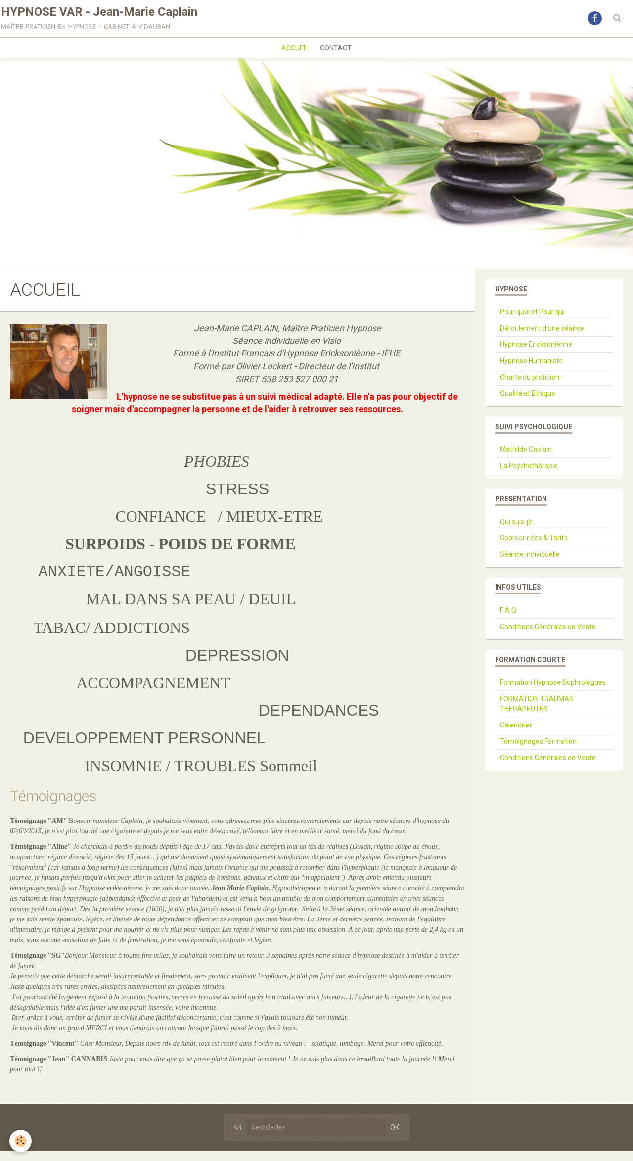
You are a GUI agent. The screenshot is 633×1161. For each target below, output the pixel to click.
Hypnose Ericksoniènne (536, 355)
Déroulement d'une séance (542, 338)
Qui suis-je (516, 532)
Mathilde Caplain (526, 460)
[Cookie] (21, 1140)
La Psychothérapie (529, 476)
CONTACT (338, 56)
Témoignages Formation (538, 752)
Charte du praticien (529, 387)
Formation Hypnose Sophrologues (553, 693)
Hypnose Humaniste (531, 371)
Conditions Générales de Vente (548, 637)
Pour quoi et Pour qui (532, 322)
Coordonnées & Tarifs (534, 548)
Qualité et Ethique (527, 404)
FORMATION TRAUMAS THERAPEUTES (537, 714)
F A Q (508, 621)
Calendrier (516, 735)
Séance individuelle (530, 565)
